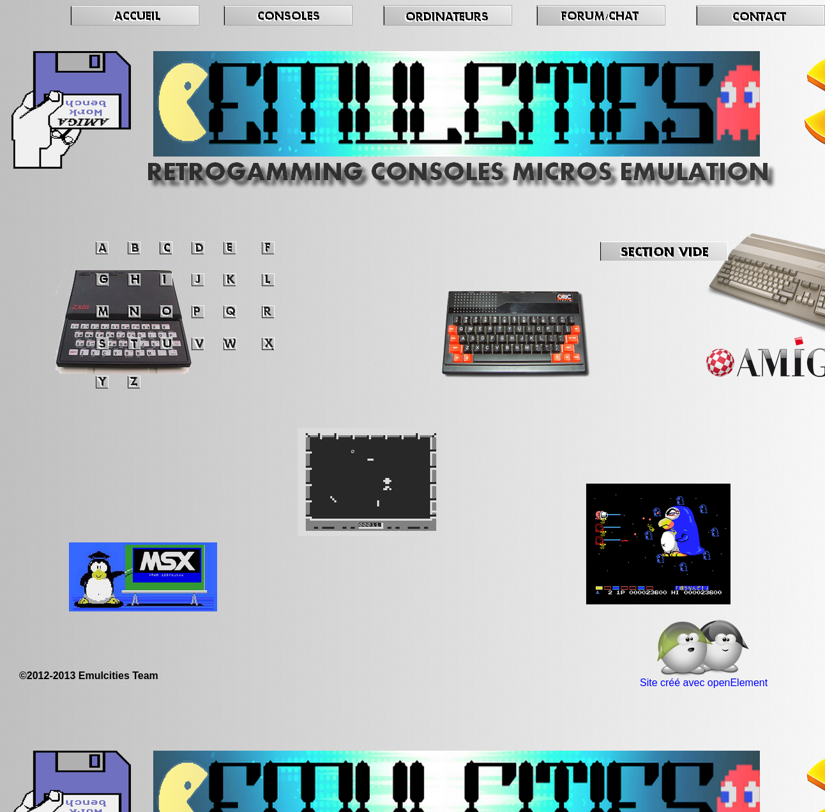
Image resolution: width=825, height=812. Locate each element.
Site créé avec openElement (704, 682)
